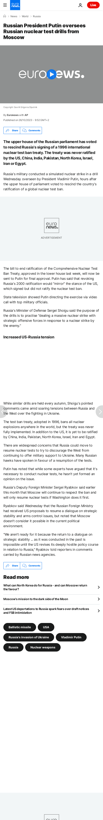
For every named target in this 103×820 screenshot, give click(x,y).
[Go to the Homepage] (15, 5)
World (25, 16)
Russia (37, 16)
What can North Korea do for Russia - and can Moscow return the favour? (45, 587)
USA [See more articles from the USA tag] (46, 627)
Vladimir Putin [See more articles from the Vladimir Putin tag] (71, 637)
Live (93, 5)
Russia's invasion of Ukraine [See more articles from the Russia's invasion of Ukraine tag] (29, 637)
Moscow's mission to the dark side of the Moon (35, 599)
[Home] (4, 16)
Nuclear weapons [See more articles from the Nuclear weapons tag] (42, 647)
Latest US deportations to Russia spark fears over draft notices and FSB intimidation (46, 610)
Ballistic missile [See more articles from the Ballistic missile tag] (20, 627)
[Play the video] (51, 74)
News (13, 16)
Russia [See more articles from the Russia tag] (13, 647)
